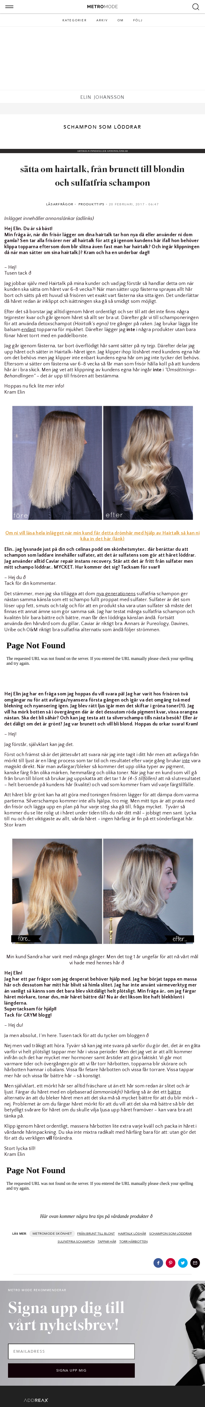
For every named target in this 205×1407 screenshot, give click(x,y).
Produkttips (91, 204)
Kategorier (74, 20)
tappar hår (107, 1241)
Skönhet (64, 1233)
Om (120, 20)
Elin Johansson (102, 97)
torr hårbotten (133, 1241)
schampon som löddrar (170, 1233)
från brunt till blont (96, 1233)
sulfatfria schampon (76, 1241)
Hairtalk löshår (132, 1233)
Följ (138, 20)
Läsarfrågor (59, 204)
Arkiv (102, 20)
